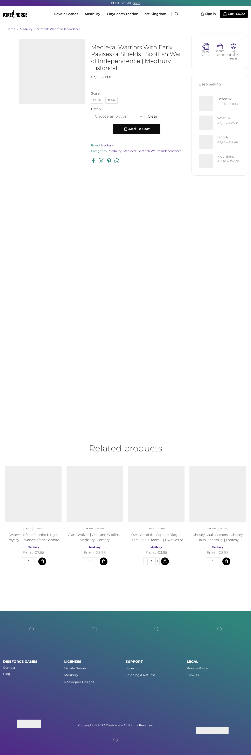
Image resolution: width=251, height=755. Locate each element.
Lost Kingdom (154, 14)
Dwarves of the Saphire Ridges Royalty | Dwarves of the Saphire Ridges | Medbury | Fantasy (33, 540)
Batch (96, 109)
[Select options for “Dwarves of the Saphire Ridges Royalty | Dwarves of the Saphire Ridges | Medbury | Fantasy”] (42, 561)
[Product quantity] (99, 129)
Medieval (129, 151)
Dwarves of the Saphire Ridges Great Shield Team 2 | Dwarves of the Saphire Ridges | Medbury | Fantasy (156, 542)
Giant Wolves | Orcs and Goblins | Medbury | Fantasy (94, 537)
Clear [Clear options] (152, 116)
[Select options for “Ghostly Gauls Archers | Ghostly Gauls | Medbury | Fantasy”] (226, 561)
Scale (95, 93)
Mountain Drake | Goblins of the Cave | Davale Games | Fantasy (226, 156)
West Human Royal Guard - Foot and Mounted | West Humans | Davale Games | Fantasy (226, 118)
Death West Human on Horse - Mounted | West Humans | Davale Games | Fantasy (226, 99)
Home (10, 29)
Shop (136, 3)
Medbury (94, 14)
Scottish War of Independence (59, 29)
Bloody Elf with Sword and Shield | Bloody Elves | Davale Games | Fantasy (226, 137)
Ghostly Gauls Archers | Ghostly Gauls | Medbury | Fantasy (218, 537)
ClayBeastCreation (122, 14)
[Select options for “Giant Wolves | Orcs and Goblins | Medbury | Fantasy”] (103, 561)
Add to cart (139, 129)
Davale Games (67, 14)
